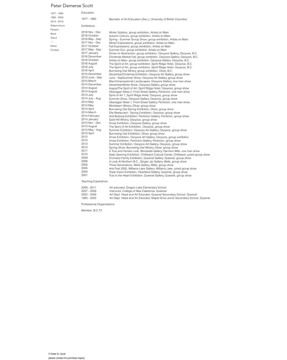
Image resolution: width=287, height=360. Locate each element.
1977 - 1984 (57, 13)
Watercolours (58, 25)
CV (52, 41)
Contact (55, 49)
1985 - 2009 (57, 17)
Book (53, 33)
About (54, 37)
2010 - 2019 (57, 21)
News (54, 45)
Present (55, 29)
